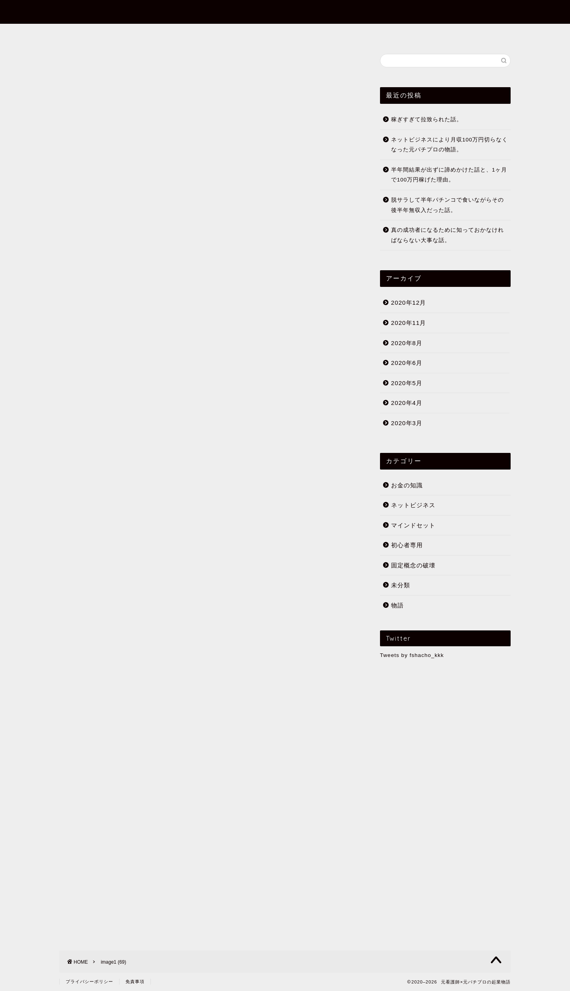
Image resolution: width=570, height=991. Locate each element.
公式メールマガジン (381, 33)
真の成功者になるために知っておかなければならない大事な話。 (447, 235)
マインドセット (413, 525)
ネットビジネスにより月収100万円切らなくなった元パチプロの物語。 (449, 145)
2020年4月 (406, 402)
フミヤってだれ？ (185, 33)
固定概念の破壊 (413, 565)
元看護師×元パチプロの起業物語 (285, 11)
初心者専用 (318, 33)
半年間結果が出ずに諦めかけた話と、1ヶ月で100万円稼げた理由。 (449, 175)
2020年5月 (406, 383)
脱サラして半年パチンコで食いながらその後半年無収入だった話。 (447, 205)
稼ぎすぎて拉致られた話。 (426, 119)
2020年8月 (406, 343)
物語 (397, 605)
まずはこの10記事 (256, 33)
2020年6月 (406, 362)
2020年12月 (408, 302)
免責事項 (134, 981)
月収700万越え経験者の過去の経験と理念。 (188, 719)
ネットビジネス (413, 505)
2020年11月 (408, 322)
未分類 (400, 585)
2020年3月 (406, 423)
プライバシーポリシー (89, 981)
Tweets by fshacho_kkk (412, 655)
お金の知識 (407, 485)
